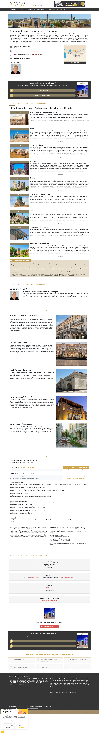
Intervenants (67, 702)
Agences (61, 9)
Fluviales (63, 692)
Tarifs (32, 103)
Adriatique (52, 678)
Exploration (58, 692)
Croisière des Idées (54, 699)
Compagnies (52, 702)
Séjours (31, 9)
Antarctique (82, 678)
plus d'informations (34, 58)
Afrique (56, 678)
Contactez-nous (51, 9)
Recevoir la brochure (29, 90)
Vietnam (52, 686)
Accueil (11, 11)
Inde (80, 681)
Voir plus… (60, 124)
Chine (67, 680)
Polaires (57, 684)
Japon (51, 683)
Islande (83, 681)
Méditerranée (59, 683)
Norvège (72, 683)
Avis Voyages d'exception (55, 706)
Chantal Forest (15, 75)
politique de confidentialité (32, 708)
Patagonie (52, 684)
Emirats (86, 680)
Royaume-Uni (76, 684)
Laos (55, 683)
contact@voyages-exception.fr (68, 577)
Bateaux (80, 702)
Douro (78, 680)
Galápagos (66, 681)
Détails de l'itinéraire (75, 62)
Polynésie (61, 684)
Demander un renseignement (30, 95)
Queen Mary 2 (67, 684)
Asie (22, 11)
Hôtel (27, 103)
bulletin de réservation (35, 577)
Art (51, 692)
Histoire (68, 692)
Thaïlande (87, 684)
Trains (21, 9)
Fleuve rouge (57, 681)
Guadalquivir (75, 681)
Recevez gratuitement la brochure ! (49, 626)
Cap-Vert (63, 680)
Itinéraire (12, 284)
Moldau (68, 683)
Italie (86, 681)
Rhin (71, 684)
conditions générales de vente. (22, 706)
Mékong (64, 683)
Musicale (72, 692)
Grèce (71, 681)
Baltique (59, 680)
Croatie (70, 680)
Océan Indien (85, 683)
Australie (55, 680)
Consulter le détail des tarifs (36, 51)
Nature (76, 692)
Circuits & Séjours (17, 11)
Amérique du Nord (67, 678)
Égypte (82, 680)
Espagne (52, 681)
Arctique (87, 678)
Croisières (13, 9)
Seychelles (82, 684)
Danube (74, 680)
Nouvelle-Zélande (78, 683)
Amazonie (61, 678)
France (62, 681)
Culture (53, 692)
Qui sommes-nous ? (41, 9)
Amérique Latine (75, 678)
